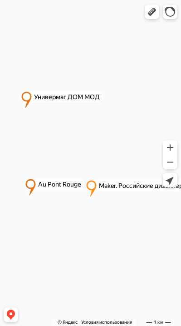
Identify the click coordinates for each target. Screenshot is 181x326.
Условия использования (106, 322)
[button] (152, 12)
